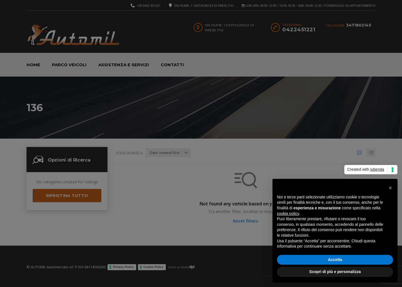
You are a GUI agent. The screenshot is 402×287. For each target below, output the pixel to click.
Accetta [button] (335, 259)
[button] (390, 187)
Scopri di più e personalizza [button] (335, 271)
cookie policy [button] (288, 213)
